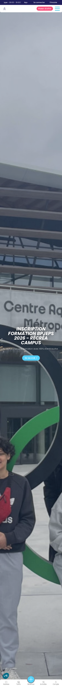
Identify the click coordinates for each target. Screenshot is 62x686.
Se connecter (39, 2)
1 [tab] (2, 338)
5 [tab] (2, 349)
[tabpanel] (31, 343)
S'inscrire (53, 2)
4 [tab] (2, 346)
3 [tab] (2, 344)
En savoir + (31, 358)
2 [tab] (2, 341)
